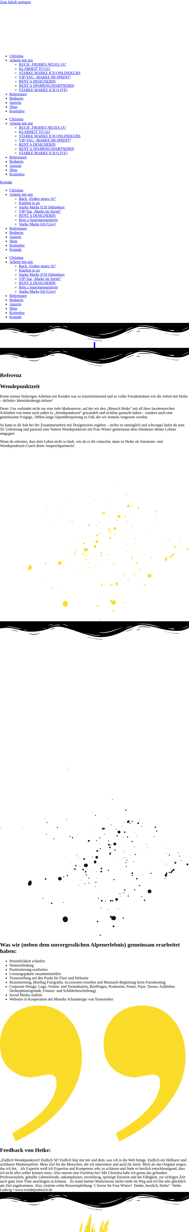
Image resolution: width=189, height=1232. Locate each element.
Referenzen (18, 94)
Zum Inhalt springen (15, 2)
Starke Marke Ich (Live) (37, 224)
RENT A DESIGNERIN (37, 81)
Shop (13, 107)
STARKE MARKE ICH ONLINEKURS (50, 73)
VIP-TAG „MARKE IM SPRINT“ (45, 77)
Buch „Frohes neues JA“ (37, 199)
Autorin (15, 103)
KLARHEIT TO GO (34, 69)
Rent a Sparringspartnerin (38, 220)
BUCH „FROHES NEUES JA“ (42, 64)
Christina (16, 56)
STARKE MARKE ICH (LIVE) (43, 90)
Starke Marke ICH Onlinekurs (41, 207)
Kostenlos (17, 111)
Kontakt (15, 250)
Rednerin (16, 98)
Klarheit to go (29, 203)
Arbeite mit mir (21, 60)
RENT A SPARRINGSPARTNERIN (46, 86)
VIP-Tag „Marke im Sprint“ (40, 211)
